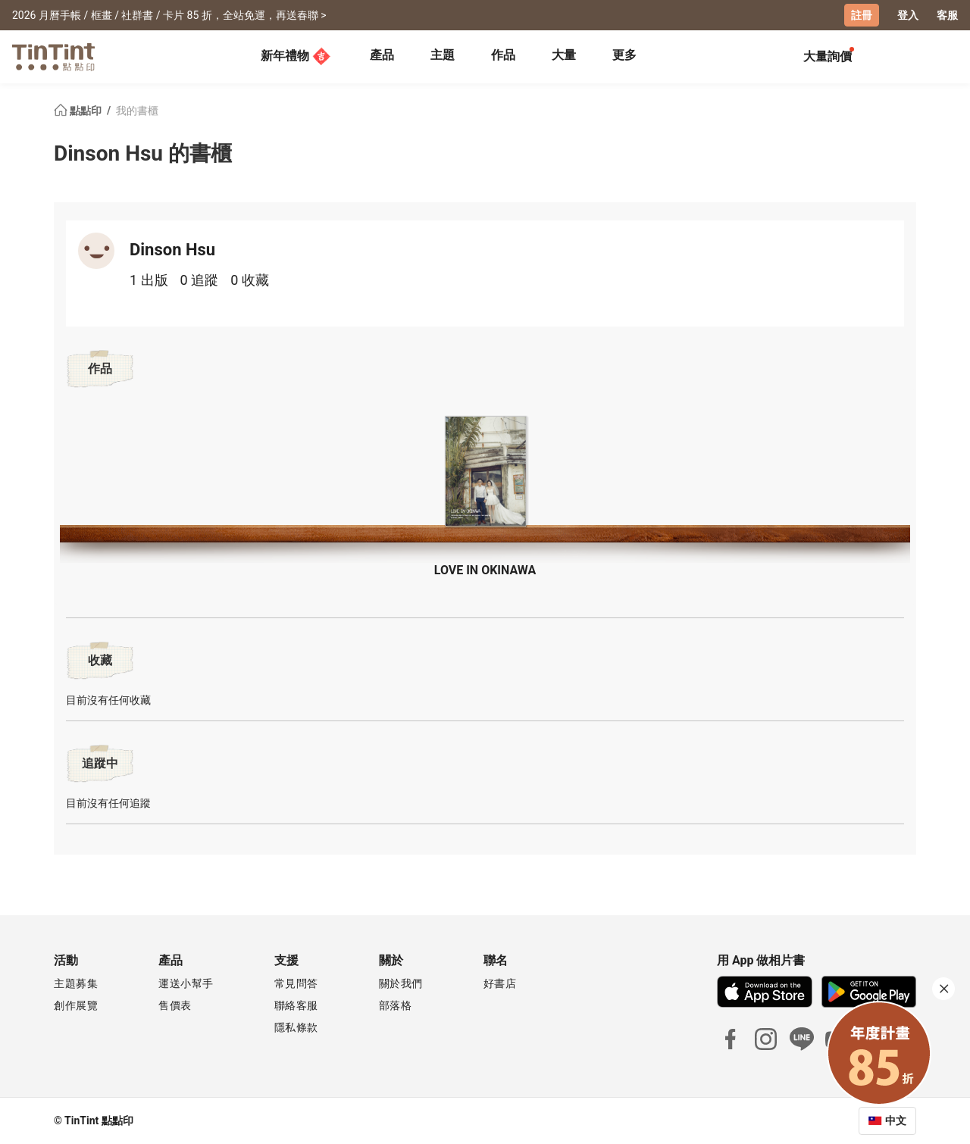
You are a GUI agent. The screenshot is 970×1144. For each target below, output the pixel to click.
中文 (895, 1120)
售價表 (175, 1005)
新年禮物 (295, 56)
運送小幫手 (186, 983)
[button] (485, 472)
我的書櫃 (137, 111)
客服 (947, 15)
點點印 (79, 111)
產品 (382, 55)
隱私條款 (296, 1027)
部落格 (395, 1005)
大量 (564, 55)
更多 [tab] (624, 55)
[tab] (382, 56)
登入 (907, 15)
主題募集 (76, 983)
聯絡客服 (296, 1005)
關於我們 (401, 983)
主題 (442, 55)
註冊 (861, 15)
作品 (503, 55)
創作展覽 (76, 1005)
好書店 (500, 983)
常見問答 (296, 983)
